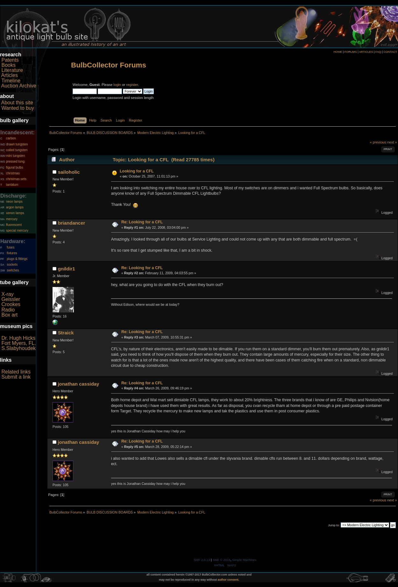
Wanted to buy (17, 108)
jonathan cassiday (78, 384)
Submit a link (16, 377)
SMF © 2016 (222, 560)
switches (13, 270)
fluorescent (14, 225)
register (132, 85)
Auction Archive (18, 85)
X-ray (7, 294)
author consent (228, 579)
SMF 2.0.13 (202, 560)
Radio (8, 309)
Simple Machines (244, 560)
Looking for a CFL (137, 171)
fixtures (12, 253)
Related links (16, 371)
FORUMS (351, 51)
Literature (12, 70)
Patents (9, 60)
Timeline (10, 80)
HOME (337, 51)
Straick (66, 332)
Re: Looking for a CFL (142, 222)
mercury (12, 219)
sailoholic (69, 172)
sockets (12, 264)
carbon (11, 138)
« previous (378, 142)
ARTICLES (366, 51)
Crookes (10, 304)
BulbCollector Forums (108, 65)
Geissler (10, 299)
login (117, 85)
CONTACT (390, 51)
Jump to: (334, 525)
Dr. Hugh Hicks (18, 338)
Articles (9, 75)
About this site (17, 102)
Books (8, 65)
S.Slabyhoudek (18, 348)
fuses (10, 247)
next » (392, 142)
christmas (13, 173)
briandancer (71, 223)
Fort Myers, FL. (18, 343)
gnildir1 (66, 268)
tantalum (12, 184)
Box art (9, 315)
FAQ (378, 51)
